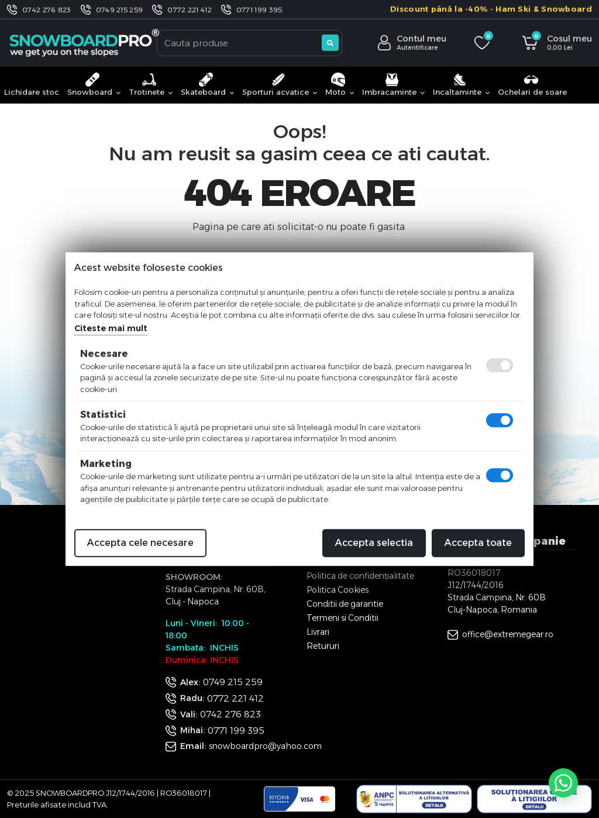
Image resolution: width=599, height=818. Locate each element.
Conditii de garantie (345, 604)
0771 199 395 (259, 9)
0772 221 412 (189, 9)
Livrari (318, 632)
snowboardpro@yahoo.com (265, 746)
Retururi (323, 646)
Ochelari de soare (532, 85)
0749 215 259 (119, 9)
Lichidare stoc (31, 92)
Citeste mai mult (110, 328)
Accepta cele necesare (140, 542)
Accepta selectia (374, 542)
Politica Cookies (338, 590)
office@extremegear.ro (507, 634)
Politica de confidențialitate (360, 575)
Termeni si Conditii (342, 618)
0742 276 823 (46, 9)
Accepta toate (478, 542)
